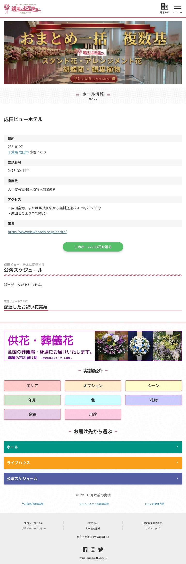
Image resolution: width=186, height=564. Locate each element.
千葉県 (13, 152)
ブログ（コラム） (33, 523)
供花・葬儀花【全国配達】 (93, 536)
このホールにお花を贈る (93, 246)
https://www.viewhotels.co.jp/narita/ (37, 231)
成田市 (24, 152)
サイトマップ (152, 528)
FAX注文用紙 (93, 528)
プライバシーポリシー (34, 528)
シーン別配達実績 (154, 503)
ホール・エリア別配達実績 (94, 503)
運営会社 (93, 523)
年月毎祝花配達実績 (33, 503)
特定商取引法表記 (152, 523)
